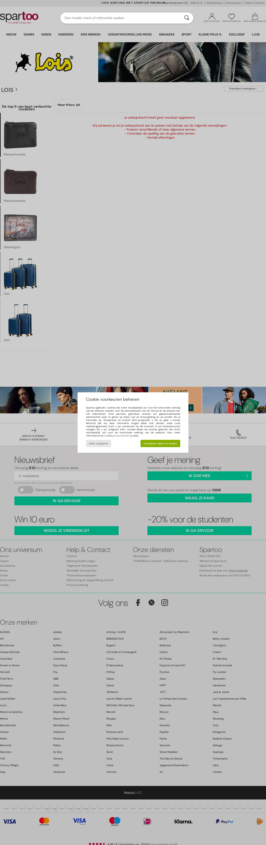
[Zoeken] (186, 18)
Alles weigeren (98, 443)
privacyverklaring (122, 435)
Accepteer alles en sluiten (160, 443)
